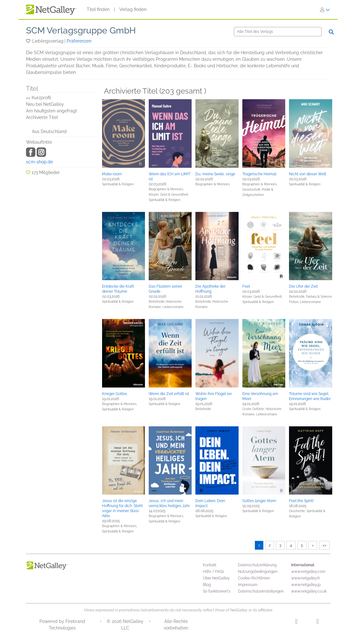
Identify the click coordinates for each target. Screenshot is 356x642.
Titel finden (98, 9)
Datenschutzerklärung (257, 565)
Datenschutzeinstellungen (261, 591)
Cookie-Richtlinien (254, 578)
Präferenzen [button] (79, 41)
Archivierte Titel (42, 117)
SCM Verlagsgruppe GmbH (81, 30)
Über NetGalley (216, 578)
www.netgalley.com (308, 571)
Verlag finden (133, 9)
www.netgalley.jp (306, 585)
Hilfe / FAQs (213, 571)
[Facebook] (318, 622)
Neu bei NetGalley (45, 104)
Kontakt (209, 565)
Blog (207, 585)
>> (324, 545)
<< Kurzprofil (38, 97)
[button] (28, 41)
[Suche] (278, 31)
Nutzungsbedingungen (257, 571)
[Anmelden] (325, 10)
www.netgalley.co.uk (309, 591)
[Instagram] (296, 622)
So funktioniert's (216, 591)
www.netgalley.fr (305, 578)
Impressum (247, 585)
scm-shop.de (39, 161)
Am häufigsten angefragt (51, 110)
